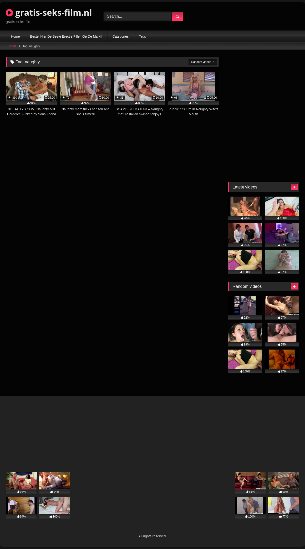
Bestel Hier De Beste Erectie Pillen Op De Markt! (66, 36)
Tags (142, 36)
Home (15, 36)
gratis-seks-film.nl (49, 12)
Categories (120, 36)
